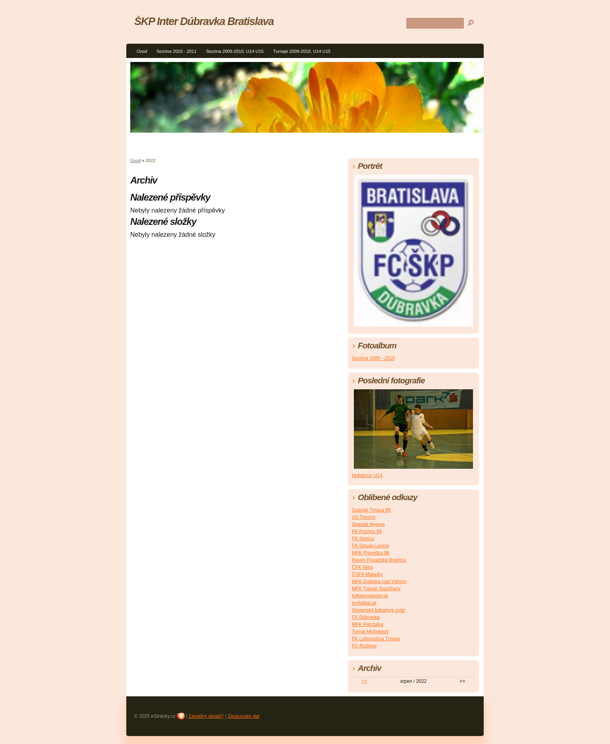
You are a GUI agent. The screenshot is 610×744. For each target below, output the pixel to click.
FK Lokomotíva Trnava (376, 639)
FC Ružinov (364, 646)
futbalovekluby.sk (370, 596)
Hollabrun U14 (367, 475)
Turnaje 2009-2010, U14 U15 (302, 51)
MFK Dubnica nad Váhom (379, 581)
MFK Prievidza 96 (371, 553)
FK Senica (363, 538)
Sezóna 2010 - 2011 (176, 51)
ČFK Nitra (362, 567)
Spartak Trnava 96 (371, 510)
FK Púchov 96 (367, 531)
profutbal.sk (364, 603)
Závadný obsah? (206, 716)
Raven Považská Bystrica (379, 560)
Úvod (142, 51)
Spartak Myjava (368, 524)
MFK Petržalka (367, 624)
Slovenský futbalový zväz (378, 610)
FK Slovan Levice (370, 546)
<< (364, 681)
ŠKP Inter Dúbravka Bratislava (204, 21)
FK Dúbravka (366, 617)
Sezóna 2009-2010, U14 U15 (235, 51)
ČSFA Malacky (367, 574)
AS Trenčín (363, 517)
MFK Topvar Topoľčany (376, 588)
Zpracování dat (243, 716)
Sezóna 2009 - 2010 (373, 358)
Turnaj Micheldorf (370, 631)
